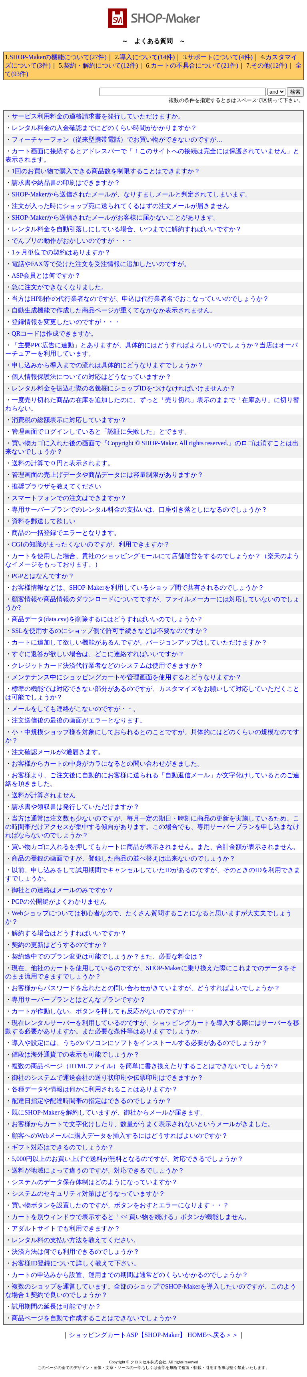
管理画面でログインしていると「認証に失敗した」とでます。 (101, 431)
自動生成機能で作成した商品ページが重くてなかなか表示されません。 (114, 310)
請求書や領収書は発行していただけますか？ (76, 806)
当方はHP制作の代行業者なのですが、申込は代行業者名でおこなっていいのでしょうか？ (140, 298)
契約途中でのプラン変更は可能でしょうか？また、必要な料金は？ (107, 956)
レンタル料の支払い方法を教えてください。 (76, 1240)
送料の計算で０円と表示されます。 (63, 463)
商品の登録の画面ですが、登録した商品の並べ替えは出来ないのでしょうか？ (123, 858)
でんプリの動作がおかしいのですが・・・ (72, 240)
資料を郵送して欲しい (44, 521)
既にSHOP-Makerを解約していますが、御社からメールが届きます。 (109, 1112)
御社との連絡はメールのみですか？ (63, 890)
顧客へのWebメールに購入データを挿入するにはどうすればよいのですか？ (120, 1135)
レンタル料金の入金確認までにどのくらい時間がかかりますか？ (104, 127)
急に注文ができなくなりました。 (60, 287)
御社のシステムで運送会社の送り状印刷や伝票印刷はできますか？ (107, 1077)
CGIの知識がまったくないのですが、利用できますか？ (91, 544)
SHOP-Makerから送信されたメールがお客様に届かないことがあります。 (115, 217)
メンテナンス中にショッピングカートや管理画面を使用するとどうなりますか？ (127, 677)
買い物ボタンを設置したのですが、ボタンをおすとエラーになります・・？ (120, 1205)
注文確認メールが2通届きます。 (58, 752)
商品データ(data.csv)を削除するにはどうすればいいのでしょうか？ (107, 619)
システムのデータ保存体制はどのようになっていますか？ (95, 1182)
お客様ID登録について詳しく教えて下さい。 (76, 1263)
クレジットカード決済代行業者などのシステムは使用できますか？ (107, 665)
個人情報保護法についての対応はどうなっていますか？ (91, 376)
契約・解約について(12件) (101, 65)
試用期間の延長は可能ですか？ (56, 1306)
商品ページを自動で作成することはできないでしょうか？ (95, 1318)
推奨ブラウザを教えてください (56, 486)
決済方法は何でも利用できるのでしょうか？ (76, 1251)
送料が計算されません (44, 795)
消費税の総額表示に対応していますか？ (69, 419)
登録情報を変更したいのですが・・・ (66, 321)
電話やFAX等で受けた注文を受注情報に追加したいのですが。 (101, 263)
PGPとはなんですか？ (43, 575)
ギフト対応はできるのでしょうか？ (63, 1147)
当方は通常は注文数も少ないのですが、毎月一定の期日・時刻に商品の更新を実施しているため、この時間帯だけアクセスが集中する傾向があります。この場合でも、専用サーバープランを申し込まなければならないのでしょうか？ (152, 827)
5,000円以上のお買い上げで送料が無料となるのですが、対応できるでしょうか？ (127, 1158)
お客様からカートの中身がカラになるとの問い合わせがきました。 (107, 763)
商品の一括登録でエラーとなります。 (66, 532)
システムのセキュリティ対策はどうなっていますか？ (88, 1193)
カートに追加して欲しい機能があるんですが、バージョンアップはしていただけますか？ (139, 642)
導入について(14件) (147, 57)
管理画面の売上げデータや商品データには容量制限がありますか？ (107, 474)
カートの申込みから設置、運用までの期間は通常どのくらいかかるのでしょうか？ (130, 1274)
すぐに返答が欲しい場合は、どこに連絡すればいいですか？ (98, 653)
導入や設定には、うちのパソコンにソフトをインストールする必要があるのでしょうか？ (139, 1042)
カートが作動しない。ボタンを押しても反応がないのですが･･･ (103, 1011)
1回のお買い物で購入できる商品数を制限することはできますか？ (106, 171)
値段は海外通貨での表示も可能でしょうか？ (76, 1054)
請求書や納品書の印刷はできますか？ (66, 182)
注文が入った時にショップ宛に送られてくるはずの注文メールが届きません (120, 205)
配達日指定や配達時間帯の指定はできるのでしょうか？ (91, 1100)
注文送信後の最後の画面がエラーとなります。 (79, 720)
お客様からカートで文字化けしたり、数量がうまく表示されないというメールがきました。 (143, 1124)
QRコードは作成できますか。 (54, 333)
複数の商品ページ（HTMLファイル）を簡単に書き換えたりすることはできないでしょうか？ (145, 1066)
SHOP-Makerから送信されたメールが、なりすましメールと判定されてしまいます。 (131, 194)
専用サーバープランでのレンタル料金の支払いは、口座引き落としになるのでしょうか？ (139, 509)
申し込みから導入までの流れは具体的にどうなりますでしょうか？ (107, 365)
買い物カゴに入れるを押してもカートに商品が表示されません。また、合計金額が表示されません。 (155, 846)
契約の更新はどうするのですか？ (60, 944)
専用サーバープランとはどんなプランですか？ (79, 999)
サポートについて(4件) (220, 57)
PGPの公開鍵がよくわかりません (59, 901)
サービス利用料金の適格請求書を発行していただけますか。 (98, 116)
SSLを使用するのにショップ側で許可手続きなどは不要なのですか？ (110, 630)
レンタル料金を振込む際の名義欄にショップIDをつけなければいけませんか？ (124, 388)
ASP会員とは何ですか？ (46, 275)
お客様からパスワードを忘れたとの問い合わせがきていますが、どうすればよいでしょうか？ (146, 988)
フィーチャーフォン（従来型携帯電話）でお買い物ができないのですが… (117, 139)
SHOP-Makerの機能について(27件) (58, 57)
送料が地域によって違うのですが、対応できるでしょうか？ (98, 1170)
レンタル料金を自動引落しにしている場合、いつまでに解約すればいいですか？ (127, 229)
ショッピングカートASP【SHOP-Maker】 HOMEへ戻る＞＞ (153, 1334)
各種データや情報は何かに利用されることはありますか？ (95, 1089)
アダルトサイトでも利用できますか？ (66, 1228)
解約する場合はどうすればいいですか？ (69, 933)
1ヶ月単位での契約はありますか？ (61, 252)
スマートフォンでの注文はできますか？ (69, 497)
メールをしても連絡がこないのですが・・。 (76, 708)
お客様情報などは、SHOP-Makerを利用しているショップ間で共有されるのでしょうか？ (138, 587)
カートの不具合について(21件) (194, 65)
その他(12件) (269, 65)
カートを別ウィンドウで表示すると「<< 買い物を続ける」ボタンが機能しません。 (131, 1216)
